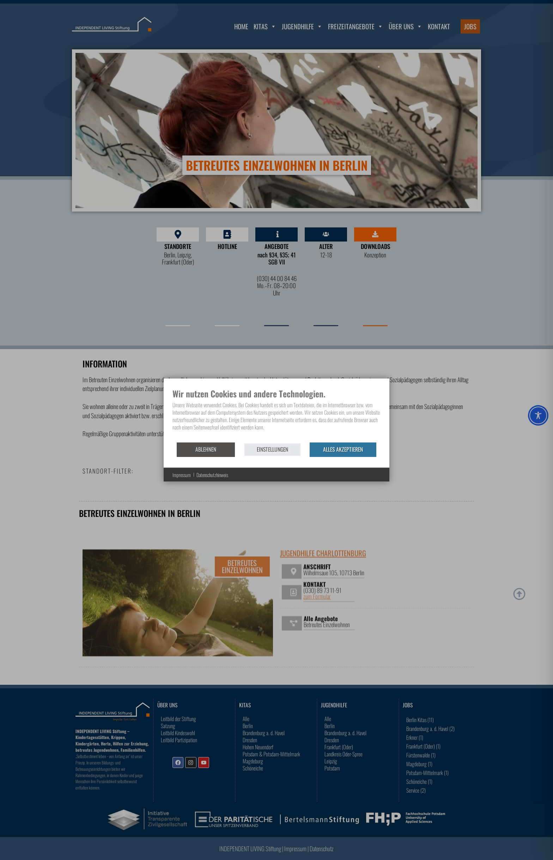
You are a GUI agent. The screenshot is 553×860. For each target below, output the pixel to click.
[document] (276, 414)
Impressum (181, 474)
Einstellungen (272, 449)
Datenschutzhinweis (212, 474)
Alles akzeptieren (343, 449)
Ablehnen (205, 449)
